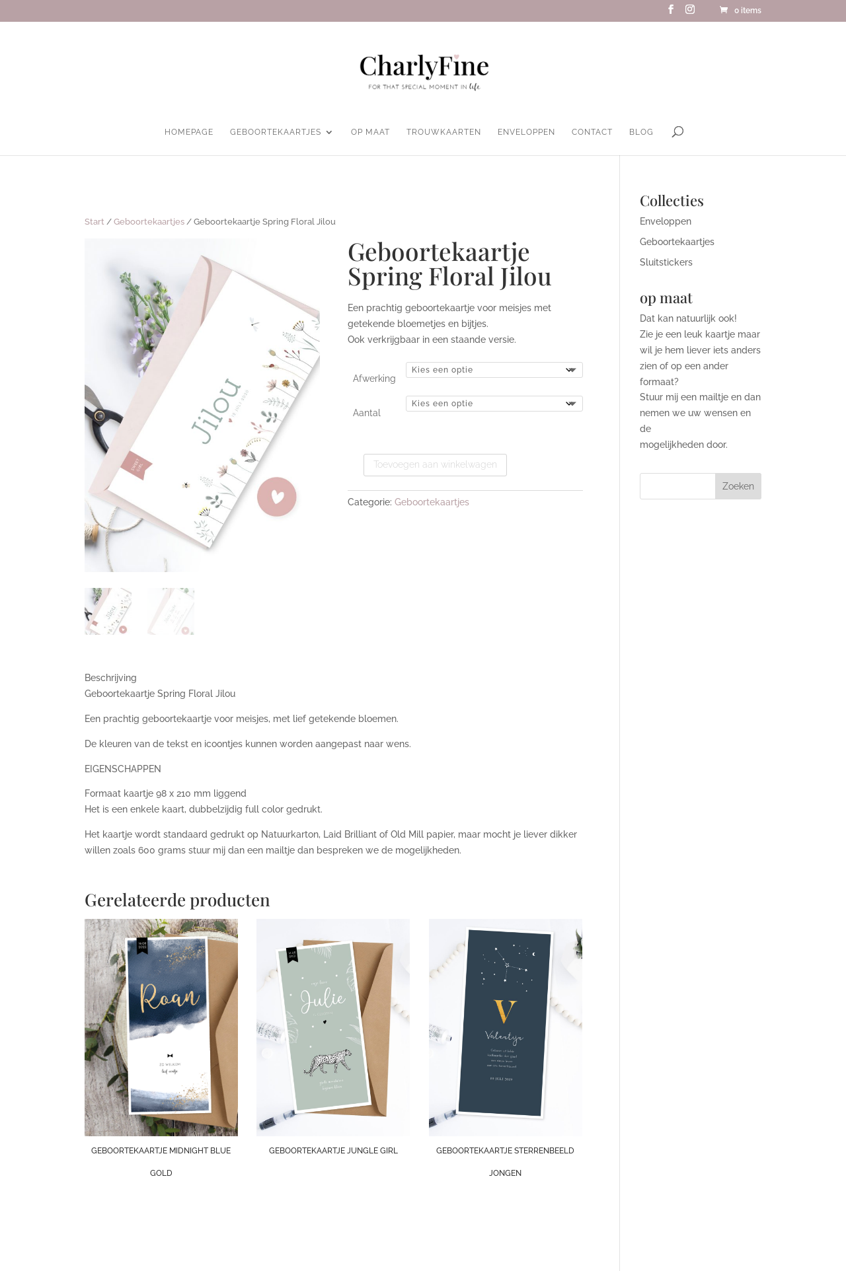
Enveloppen (526, 132)
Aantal (367, 413)
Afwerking (374, 378)
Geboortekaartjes (275, 132)
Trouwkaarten (443, 132)
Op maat (370, 132)
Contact (592, 132)
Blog (641, 132)
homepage (189, 132)
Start (94, 222)
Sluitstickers (666, 262)
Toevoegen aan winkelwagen (435, 464)
